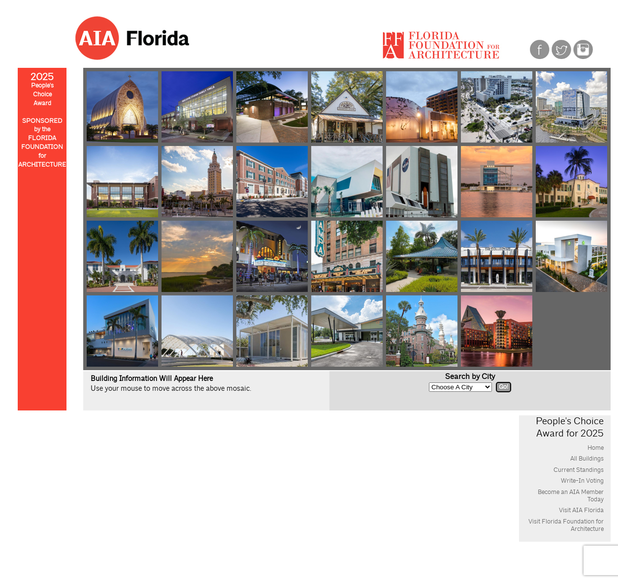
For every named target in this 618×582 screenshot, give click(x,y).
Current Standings (578, 470)
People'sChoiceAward (42, 90)
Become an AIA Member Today (571, 495)
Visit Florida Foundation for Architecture (566, 525)
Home (595, 448)
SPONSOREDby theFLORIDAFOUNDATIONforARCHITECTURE (42, 143)
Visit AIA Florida (581, 510)
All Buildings (587, 459)
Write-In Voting (582, 481)
